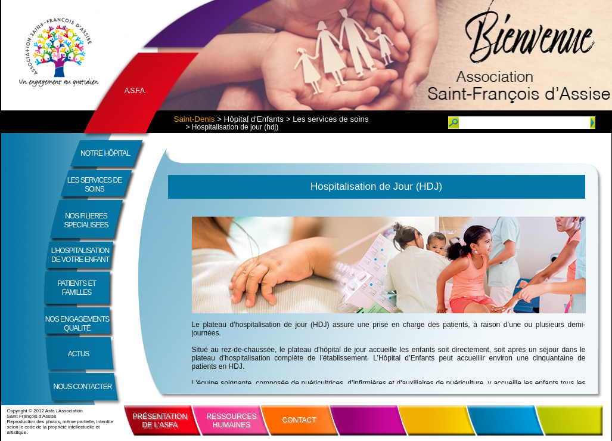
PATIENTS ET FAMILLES (76, 288)
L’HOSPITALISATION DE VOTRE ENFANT (80, 255)
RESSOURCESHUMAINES (232, 420)
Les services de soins (330, 119)
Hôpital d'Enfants (254, 119)
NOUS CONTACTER (83, 387)
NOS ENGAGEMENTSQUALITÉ (77, 323)
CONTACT (299, 420)
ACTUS (78, 354)
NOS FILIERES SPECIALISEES (86, 220)
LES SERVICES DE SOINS (94, 184)
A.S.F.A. (135, 91)
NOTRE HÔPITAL (105, 153)
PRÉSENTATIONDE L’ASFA (160, 420)
